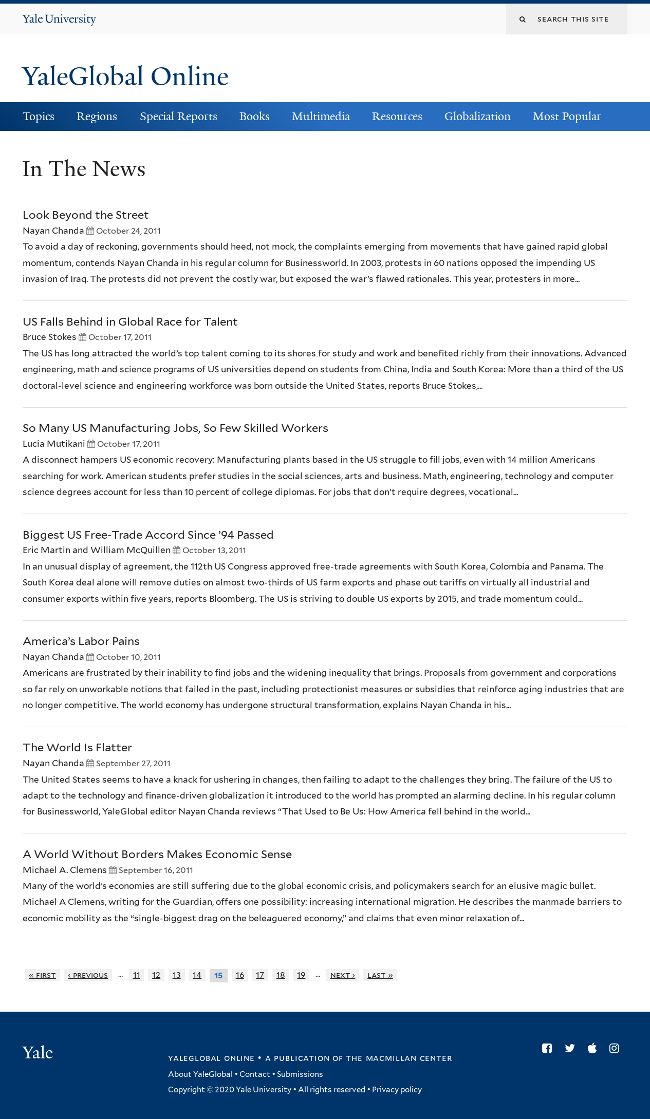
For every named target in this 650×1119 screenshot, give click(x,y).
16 (240, 975)
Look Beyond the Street (86, 214)
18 (280, 975)
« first (42, 975)
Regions (97, 116)
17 (260, 975)
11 (136, 975)
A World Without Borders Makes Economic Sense (157, 854)
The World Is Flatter (77, 747)
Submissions (300, 1074)
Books (254, 116)
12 (156, 975)
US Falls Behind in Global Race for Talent (130, 321)
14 (197, 975)
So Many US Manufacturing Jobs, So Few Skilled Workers (175, 427)
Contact (254, 1074)
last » (380, 975)
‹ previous (88, 975)
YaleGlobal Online (125, 76)
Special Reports (178, 116)
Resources (397, 116)
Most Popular (567, 116)
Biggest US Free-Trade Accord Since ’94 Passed (148, 534)
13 (177, 975)
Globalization (477, 116)
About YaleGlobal (200, 1074)
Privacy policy (397, 1089)
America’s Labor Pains (81, 641)
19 (301, 975)
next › (343, 975)
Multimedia (321, 116)
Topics (38, 116)
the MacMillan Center (399, 1058)
